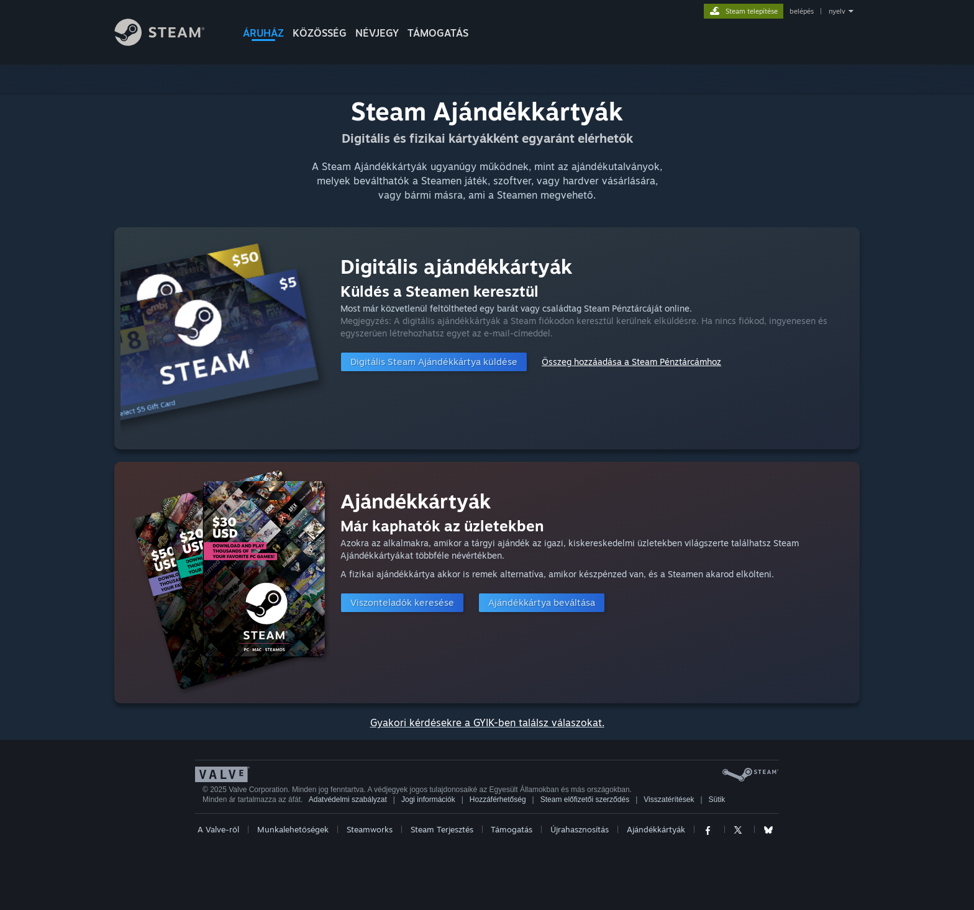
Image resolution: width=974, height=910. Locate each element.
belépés (802, 11)
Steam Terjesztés (442, 829)
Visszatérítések (669, 799)
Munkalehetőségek (293, 829)
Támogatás (511, 829)
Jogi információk (428, 799)
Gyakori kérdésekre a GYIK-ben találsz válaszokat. (487, 722)
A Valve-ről (218, 829)
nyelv (837, 11)
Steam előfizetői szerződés (584, 799)
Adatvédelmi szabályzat (348, 799)
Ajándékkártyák (656, 829)
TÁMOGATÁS (437, 33)
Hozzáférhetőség (498, 799)
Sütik (717, 799)
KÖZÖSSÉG (320, 33)
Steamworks (370, 829)
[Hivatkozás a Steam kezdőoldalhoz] (169, 42)
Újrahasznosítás (579, 829)
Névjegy (377, 33)
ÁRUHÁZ (263, 33)
